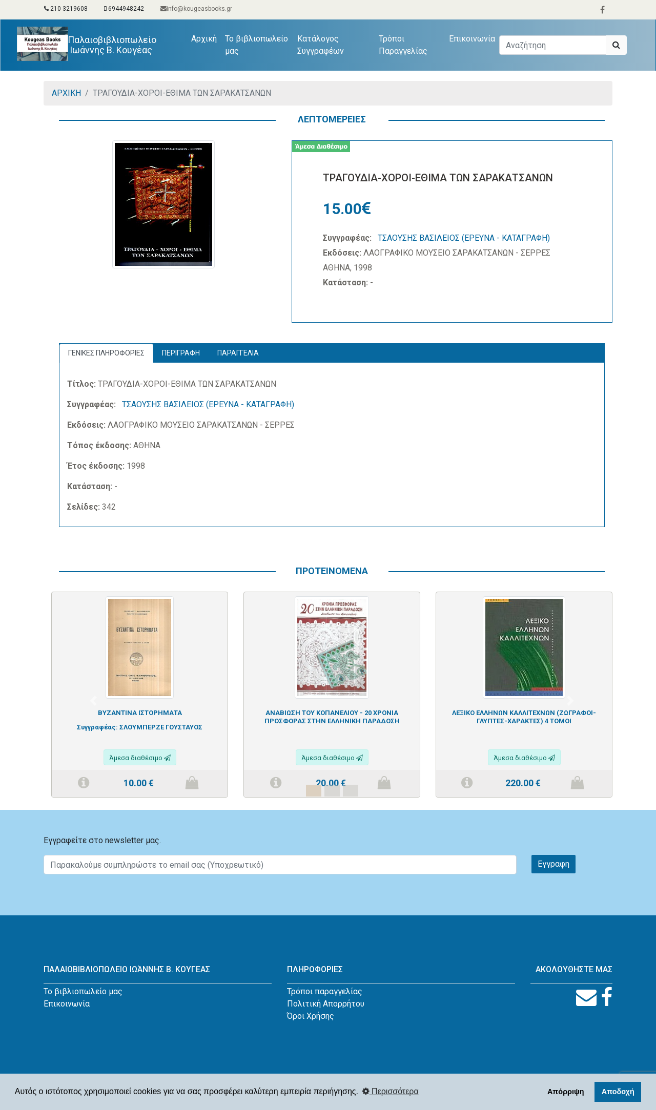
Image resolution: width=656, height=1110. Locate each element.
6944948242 (124, 8)
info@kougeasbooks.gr (196, 8)
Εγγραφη (553, 864)
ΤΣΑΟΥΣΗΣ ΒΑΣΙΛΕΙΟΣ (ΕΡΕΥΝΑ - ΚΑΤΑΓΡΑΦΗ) (464, 238)
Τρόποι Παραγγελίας (403, 45)
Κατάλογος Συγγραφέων (320, 45)
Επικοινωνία (472, 39)
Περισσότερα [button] (390, 1091)
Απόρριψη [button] (565, 1091)
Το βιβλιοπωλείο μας (256, 45)
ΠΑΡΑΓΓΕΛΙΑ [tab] (238, 353)
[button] (93, 701)
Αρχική (206, 38)
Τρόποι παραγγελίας (324, 991)
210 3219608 (66, 8)
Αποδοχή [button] (618, 1091)
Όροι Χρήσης (310, 1016)
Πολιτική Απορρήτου (325, 1004)
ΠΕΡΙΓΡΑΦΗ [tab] (181, 353)
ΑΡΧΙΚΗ (66, 93)
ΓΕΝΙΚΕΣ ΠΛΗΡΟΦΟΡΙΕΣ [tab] (106, 353)
